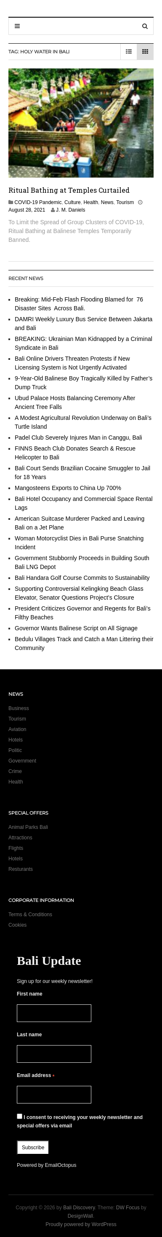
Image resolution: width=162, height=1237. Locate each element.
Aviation (17, 729)
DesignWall (80, 1216)
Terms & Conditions (30, 914)
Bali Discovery (79, 1208)
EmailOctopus (61, 1165)
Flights (15, 848)
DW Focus (128, 1208)
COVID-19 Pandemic (37, 202)
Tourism (125, 202)
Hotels (15, 740)
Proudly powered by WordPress (81, 1224)
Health (90, 202)
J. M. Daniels (70, 210)
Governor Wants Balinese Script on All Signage (76, 628)
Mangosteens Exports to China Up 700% (68, 488)
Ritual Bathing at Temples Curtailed (69, 190)
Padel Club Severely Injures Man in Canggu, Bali (78, 437)
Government (22, 761)
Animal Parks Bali (28, 827)
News (107, 202)
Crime (15, 771)
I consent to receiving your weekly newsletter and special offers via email (80, 1121)
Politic (15, 750)
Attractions (20, 838)
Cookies (17, 925)
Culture (72, 202)
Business (18, 708)
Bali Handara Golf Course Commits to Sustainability (82, 577)
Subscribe (33, 1148)
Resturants (20, 869)
